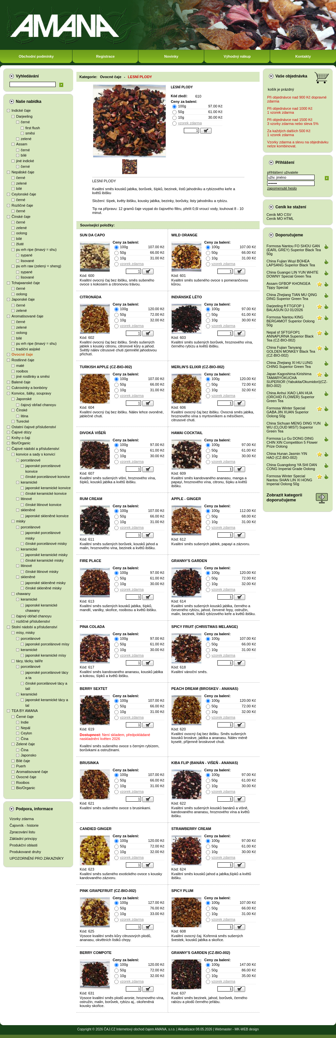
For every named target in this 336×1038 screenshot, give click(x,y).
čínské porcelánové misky (46, 544)
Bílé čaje (23, 761)
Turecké (22, 421)
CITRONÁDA (90, 297)
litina (24, 416)
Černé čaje (25, 717)
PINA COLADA (92, 627)
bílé (24, 155)
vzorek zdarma (190, 123)
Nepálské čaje (23, 172)
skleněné (28, 510)
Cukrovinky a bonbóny (29, 388)
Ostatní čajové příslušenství (34, 427)
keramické (29, 482)
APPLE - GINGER (186, 499)
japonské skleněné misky (45, 583)
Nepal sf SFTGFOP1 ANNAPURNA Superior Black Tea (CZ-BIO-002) (290, 336)
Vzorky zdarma (22, 819)
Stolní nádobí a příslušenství (34, 627)
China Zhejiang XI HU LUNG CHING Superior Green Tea (289, 365)
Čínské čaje (21, 217)
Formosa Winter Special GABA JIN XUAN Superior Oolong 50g (287, 412)
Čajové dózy (22, 432)
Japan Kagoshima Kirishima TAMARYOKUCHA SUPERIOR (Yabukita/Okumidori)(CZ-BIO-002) (296, 380)
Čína (24, 739)
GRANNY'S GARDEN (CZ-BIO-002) (200, 953)
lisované (27, 261)
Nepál (25, 728)
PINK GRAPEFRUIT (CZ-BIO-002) (108, 891)
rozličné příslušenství (33, 621)
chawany (23, 594)
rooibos (22, 371)
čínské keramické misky (44, 560)
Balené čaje (21, 382)
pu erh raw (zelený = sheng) (38, 266)
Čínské (21, 410)
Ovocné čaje (22, 354)
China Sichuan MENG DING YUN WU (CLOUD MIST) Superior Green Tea (293, 427)
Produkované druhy (25, 852)
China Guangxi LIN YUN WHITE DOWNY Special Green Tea (292, 274)
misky (20, 521)
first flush (32, 128)
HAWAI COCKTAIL (187, 433)
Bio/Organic (21, 443)
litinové (26, 499)
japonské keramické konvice (48, 488)
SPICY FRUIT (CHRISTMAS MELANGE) (204, 627)
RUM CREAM (91, 499)
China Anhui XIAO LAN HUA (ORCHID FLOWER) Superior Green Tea (290, 397)
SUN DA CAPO (92, 235)
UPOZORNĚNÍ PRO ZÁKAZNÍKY (37, 858)
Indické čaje (21, 110)
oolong (21, 233)
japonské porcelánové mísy (47, 644)
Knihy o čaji (21, 438)
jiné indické (25, 161)
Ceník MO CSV (278, 215)
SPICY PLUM (182, 891)
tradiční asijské (28, 349)
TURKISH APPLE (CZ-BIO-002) (106, 367)
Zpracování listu (22, 832)
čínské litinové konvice (43, 505)
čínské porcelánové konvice (47, 477)
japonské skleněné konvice (47, 516)
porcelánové (31, 460)
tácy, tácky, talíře (29, 661)
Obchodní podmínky (36, 56)
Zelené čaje (25, 744)
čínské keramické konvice (46, 493)
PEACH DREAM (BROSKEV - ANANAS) (204, 689)
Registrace (105, 56)
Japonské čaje (23, 299)
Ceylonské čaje (24, 194)
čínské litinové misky (41, 572)
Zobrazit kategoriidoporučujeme (284, 497)
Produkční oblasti (23, 845)
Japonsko (28, 755)
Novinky (171, 56)
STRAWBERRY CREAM (191, 829)
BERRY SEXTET (93, 689)
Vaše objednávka (291, 76)
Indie (25, 722)
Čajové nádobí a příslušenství (35, 449)
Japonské (24, 399)
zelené (26, 139)
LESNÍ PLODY (140, 77)
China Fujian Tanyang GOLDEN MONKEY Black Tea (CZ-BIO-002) (290, 351)
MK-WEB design (247, 1029)
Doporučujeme (289, 235)
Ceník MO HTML (280, 219)
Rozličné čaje (22, 205)
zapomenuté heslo (282, 188)
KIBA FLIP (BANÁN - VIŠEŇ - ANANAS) (204, 763)
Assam (21, 144)
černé (25, 122)
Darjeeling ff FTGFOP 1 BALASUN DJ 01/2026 (285, 308)
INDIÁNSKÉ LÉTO (186, 297)
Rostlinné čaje (23, 360)
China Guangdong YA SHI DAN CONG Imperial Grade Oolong (291, 467)
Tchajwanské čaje (26, 283)
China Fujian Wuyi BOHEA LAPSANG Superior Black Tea (290, 263)
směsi (30, 133)
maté (20, 366)
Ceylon (26, 733)
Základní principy (23, 839)
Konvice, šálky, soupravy (31, 393)
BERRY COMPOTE (96, 953)
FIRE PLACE (90, 561)
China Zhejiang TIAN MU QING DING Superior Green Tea (291, 297)
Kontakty (303, 56)
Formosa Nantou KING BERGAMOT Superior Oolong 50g (290, 321)
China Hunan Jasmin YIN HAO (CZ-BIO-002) (286, 456)
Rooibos (22, 783)
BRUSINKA (89, 763)
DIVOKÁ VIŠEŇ (93, 433)
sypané (26, 255)
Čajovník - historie (24, 825)
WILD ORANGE (184, 235)
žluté (20, 244)
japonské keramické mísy (45, 655)
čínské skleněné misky (43, 588)
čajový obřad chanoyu (38, 405)
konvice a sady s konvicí (35, 454)
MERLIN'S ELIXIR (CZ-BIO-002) (197, 367)
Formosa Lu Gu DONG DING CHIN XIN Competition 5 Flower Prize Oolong (292, 442)
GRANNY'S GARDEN (189, 561)
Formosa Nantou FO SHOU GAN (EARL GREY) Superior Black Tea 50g (293, 250)
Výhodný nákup (237, 56)
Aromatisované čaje (27, 316)
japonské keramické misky (46, 555)
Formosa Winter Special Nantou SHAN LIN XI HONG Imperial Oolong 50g (289, 480)
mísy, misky (25, 633)
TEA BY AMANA (25, 711)
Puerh (21, 766)
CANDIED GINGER (96, 829)
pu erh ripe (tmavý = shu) (36, 250)
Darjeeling (24, 116)
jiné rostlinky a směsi (32, 376)
